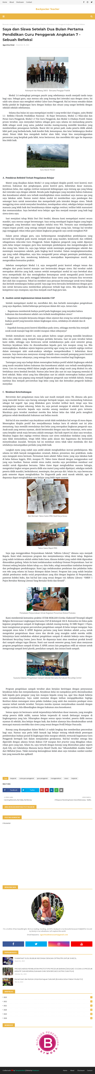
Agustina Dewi (8, 45)
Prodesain (35, 1070)
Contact (29, 2)
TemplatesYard (20, 1070)
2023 (48, 997)
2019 (48, 1014)
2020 (48, 1010)
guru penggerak (42, 778)
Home (5, 2)
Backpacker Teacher (47, 9)
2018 (48, 1018)
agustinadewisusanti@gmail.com (54, 935)
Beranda (5, 24)
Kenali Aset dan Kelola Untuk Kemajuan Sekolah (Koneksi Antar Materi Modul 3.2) (49, 979)
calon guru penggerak (26, 778)
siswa (66, 778)
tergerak (13, 24)
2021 (48, 1006)
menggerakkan (56, 778)
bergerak (13, 778)
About (12, 2)
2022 (48, 1001)
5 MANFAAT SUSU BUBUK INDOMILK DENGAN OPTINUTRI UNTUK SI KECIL (45, 958)
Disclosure (20, 2)
